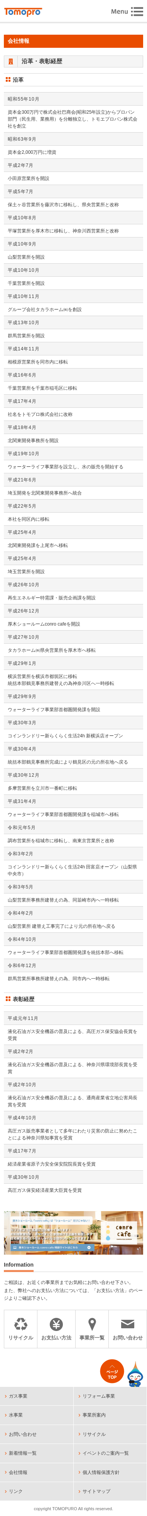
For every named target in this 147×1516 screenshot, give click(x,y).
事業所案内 (94, 1415)
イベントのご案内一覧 (106, 1453)
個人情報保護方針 (101, 1472)
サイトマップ (96, 1491)
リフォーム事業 (99, 1396)
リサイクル (94, 1434)
